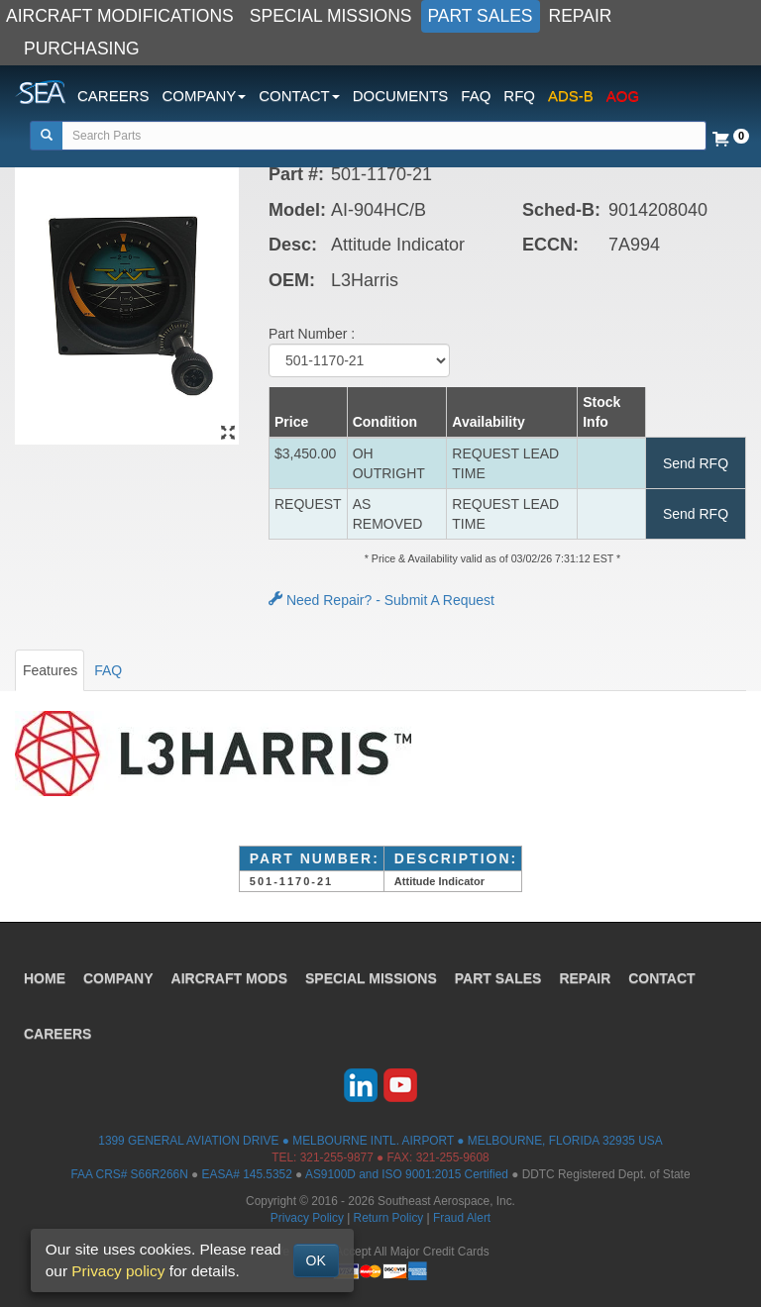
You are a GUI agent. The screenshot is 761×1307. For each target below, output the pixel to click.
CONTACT (661, 978)
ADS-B (571, 95)
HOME (44, 978)
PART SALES (480, 16)
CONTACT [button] (299, 95)
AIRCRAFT (229, 978)
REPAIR (580, 16)
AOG (622, 95)
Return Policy (389, 1218)
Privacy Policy (307, 1218)
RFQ (519, 95)
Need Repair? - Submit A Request (381, 600)
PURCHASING (82, 48)
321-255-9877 (337, 1157)
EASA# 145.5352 (247, 1174)
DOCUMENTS (401, 95)
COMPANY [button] (205, 95)
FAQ (475, 95)
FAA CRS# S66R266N (128, 1174)
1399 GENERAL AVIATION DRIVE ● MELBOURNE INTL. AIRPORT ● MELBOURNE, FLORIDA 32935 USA (380, 1141)
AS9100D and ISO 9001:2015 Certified (406, 1174)
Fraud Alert (461, 1218)
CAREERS (113, 95)
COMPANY (118, 978)
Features (50, 670)
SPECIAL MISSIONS (331, 16)
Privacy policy (117, 1270)
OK (316, 1260)
